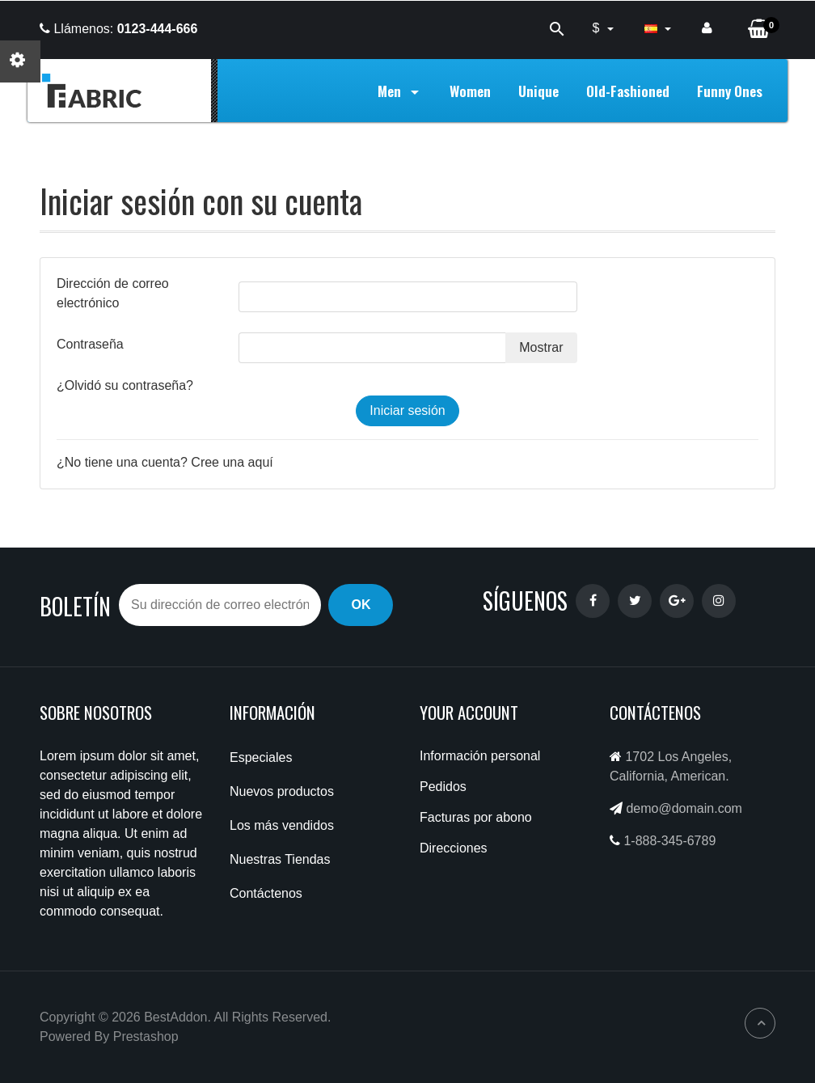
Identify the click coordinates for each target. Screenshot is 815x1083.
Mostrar (541, 347)
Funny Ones (729, 90)
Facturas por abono (476, 817)
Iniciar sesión (407, 410)
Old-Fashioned (627, 90)
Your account (469, 712)
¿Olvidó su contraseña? (125, 385)
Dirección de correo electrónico (113, 293)
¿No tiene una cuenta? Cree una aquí (165, 462)
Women (470, 90)
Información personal (480, 756)
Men (400, 90)
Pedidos (443, 786)
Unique (538, 90)
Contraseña (90, 344)
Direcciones (454, 848)
